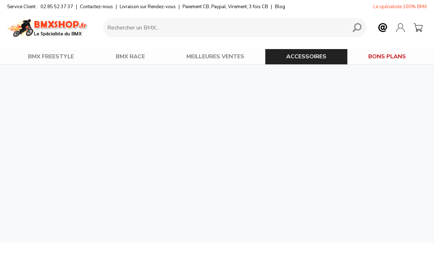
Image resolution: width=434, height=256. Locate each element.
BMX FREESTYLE (51, 56)
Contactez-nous (96, 7)
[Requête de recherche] (224, 27)
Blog (280, 7)
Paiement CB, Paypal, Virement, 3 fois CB (225, 7)
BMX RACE (130, 56)
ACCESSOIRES (306, 56)
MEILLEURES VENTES (215, 56)
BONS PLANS (387, 56)
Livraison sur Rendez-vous (148, 7)
